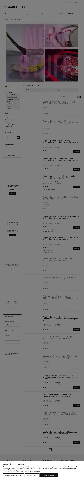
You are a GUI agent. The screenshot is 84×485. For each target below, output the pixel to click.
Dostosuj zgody (32, 475)
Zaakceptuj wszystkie (48, 475)
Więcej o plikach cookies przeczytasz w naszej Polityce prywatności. (22, 471)
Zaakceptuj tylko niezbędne (13, 475)
